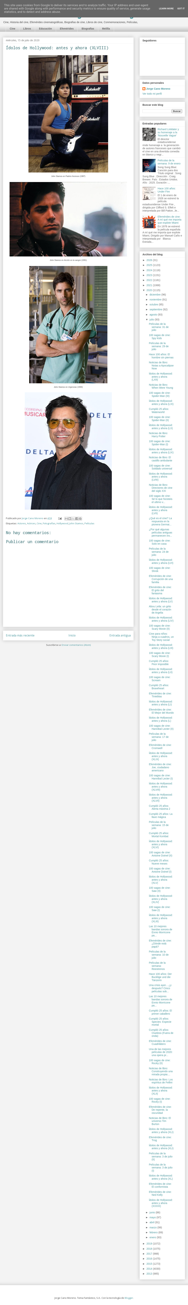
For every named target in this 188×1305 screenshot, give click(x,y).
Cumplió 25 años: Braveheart (159, 687)
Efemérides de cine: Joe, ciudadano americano (160, 767)
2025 (150, 265)
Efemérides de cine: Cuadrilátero (160, 1043)
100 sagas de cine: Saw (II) (160, 889)
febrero (153, 1232)
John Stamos (76, 523)
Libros (27, 28)
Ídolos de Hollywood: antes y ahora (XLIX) (161, 756)
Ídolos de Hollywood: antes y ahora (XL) (161, 1177)
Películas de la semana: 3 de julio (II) (161, 1156)
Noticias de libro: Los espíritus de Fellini (161, 1081)
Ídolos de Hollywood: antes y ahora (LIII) (161, 646)
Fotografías (49, 523)
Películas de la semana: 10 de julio (159, 954)
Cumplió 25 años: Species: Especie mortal (160, 1021)
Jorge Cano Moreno (158, 88)
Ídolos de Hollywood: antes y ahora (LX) (161, 427)
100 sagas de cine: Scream (160, 679)
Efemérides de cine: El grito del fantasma (160, 590)
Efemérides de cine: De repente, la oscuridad (160, 1110)
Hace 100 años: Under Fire (167, 190)
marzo (153, 1227)
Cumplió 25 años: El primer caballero (160, 1012)
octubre (154, 304)
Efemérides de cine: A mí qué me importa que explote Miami (169, 219)
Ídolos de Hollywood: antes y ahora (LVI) (161, 561)
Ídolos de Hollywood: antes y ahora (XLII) (161, 1090)
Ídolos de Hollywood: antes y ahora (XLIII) (161, 918)
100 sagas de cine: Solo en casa (160, 542)
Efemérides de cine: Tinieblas (160, 695)
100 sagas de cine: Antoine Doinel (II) (160, 854)
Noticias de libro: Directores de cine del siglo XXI (160, 488)
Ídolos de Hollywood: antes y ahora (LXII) (161, 376)
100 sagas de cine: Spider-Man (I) (160, 443)
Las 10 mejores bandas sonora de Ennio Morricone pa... (160, 931)
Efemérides (67, 28)
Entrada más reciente (20, 635)
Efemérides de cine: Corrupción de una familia (161, 579)
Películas (89, 523)
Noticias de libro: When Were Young (161, 386)
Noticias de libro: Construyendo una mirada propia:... (161, 1071)
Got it (181, 8)
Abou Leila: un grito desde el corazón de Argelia (160, 609)
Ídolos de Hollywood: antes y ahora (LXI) (161, 402)
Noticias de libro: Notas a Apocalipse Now (161, 365)
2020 (150, 290)
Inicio (72, 635)
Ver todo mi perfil (152, 93)
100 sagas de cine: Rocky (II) (160, 1062)
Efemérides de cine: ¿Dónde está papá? (160, 943)
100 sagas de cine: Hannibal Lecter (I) (161, 777)
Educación (45, 28)
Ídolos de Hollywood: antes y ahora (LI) (161, 703)
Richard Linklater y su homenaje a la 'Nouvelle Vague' (168, 132)
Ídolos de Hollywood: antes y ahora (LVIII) (161, 476)
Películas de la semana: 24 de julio (159, 551)
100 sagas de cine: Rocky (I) (160, 1100)
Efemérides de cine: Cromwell (160, 747)
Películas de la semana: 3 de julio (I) (161, 1167)
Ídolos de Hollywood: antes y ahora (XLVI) (161, 844)
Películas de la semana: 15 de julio (159, 825)
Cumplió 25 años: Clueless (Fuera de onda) (161, 1033)
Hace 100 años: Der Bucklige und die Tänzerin (160, 977)
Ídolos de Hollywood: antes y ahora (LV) (161, 600)
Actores (21, 523)
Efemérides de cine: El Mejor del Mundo (161, 711)
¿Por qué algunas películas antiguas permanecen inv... (160, 532)
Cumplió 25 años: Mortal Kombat (159, 835)
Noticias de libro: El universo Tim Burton (160, 1121)
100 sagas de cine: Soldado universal (160, 467)
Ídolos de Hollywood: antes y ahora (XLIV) (161, 899)
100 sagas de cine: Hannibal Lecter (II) (161, 727)
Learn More (166, 8)
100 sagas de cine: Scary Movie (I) (160, 654)
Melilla (106, 28)
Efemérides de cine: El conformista (160, 1185)
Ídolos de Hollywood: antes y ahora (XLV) (161, 879)
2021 (150, 285)
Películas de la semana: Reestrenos (157, 965)
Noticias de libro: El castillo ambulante (160, 459)
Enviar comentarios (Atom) (76, 645)
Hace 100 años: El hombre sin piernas (161, 356)
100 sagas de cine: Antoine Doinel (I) (160, 870)
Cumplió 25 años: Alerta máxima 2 (159, 807)
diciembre (155, 294)
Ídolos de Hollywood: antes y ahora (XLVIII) (161, 786)
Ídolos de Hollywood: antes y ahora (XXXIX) (161, 1203)
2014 (150, 1268)
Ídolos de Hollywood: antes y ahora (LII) (161, 671)
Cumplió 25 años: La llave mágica (160, 815)
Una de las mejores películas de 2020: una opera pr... (161, 1052)
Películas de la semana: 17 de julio (159, 736)
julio (152, 319)
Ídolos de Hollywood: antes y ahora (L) (161, 719)
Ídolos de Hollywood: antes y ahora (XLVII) (161, 797)
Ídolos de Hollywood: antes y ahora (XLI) (161, 1131)
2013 (150, 1273)
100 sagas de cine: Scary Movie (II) (160, 627)
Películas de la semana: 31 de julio (159, 327)
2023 (150, 275)
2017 (150, 1253)
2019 (150, 1243)
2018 (150, 1248)
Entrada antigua (120, 635)
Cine (12, 28)
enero (153, 1237)
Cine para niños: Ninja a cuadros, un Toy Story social (161, 636)
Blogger (129, 1298)
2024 (150, 270)
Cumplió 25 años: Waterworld (159, 411)
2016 (150, 1258)
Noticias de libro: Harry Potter (158, 435)
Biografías (88, 28)
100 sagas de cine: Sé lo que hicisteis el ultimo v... (160, 499)
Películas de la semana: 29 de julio (159, 346)
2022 (150, 280)
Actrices (31, 523)
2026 (150, 260)
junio (152, 1212)
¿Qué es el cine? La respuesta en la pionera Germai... (160, 521)
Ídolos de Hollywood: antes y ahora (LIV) (161, 619)
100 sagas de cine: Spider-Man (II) (160, 419)
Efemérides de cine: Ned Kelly (160, 1193)
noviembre (155, 299)
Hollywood (62, 523)
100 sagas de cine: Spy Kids (160, 337)
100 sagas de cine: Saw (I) (160, 909)
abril (152, 1222)
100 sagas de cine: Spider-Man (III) (160, 394)
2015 (150, 1263)
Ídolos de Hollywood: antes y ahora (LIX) (161, 451)
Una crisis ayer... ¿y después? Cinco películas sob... (160, 988)
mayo (152, 1217)
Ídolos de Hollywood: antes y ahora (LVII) (161, 510)
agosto (153, 314)
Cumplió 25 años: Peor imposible (159, 663)
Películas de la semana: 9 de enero (169, 162)
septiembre (156, 309)
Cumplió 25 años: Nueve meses (159, 862)
